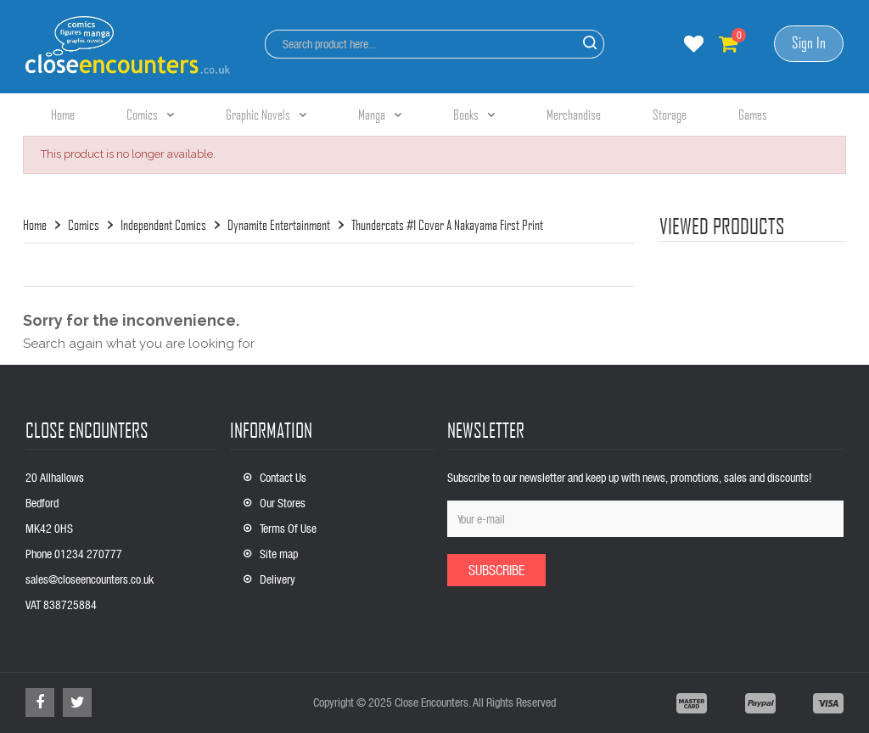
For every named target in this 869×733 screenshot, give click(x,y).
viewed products (721, 225)
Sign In (809, 42)
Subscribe (496, 570)
